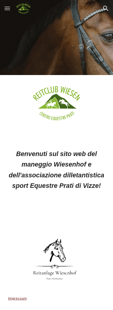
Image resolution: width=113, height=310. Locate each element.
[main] (57, 180)
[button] (7, 8)
